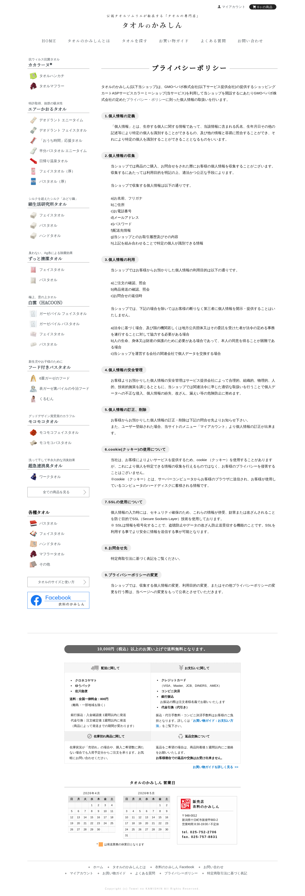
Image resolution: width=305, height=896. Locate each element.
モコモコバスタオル (55, 443)
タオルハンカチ (51, 76)
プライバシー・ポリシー (146, 99)
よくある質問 (213, 41)
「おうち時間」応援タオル (60, 140)
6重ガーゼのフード (54, 378)
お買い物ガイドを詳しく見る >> (215, 767)
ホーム (98, 867)
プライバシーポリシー (181, 873)
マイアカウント (81, 873)
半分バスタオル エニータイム (63, 151)
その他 (44, 564)
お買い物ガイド (174, 41)
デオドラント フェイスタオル (63, 130)
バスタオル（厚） (53, 181)
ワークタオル (50, 477)
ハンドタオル (50, 236)
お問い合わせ (250, 41)
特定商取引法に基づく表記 (227, 873)
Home (49, 41)
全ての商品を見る (56, 492)
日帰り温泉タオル (53, 161)
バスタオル (48, 225)
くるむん (46, 399)
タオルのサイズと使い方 (56, 582)
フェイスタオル (51, 215)
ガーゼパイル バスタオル (59, 324)
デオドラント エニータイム (61, 120)
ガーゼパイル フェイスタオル (63, 314)
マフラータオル (51, 554)
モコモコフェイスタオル (59, 432)
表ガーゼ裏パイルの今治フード (64, 388)
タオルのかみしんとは (88, 41)
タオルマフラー (51, 86)
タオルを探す (134, 41)
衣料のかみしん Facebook (174, 867)
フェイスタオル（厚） (57, 171)
